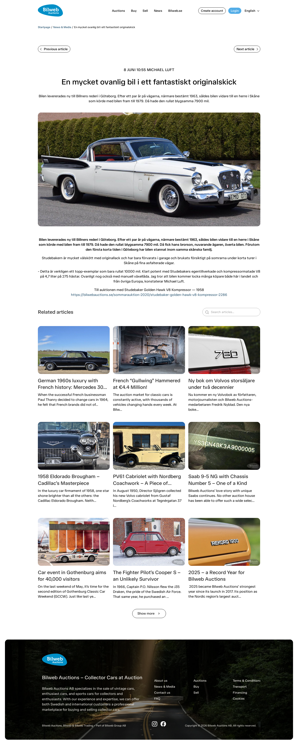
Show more (149, 613)
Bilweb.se (175, 11)
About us (160, 680)
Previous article (54, 49)
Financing (240, 692)
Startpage (44, 27)
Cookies (239, 698)
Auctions (118, 11)
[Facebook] (163, 723)
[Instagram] (154, 723)
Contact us (162, 692)
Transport (240, 686)
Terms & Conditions (247, 680)
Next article (247, 49)
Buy (134, 11)
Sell (145, 11)
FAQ (157, 698)
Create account (212, 11)
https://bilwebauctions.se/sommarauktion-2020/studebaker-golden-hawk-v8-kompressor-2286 (149, 295)
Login (235, 11)
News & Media (62, 27)
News (158, 11)
